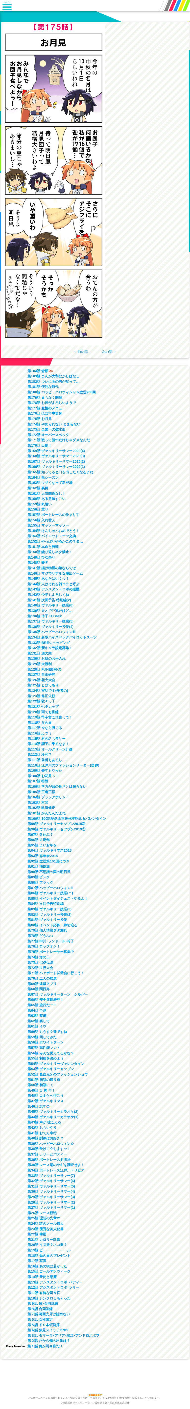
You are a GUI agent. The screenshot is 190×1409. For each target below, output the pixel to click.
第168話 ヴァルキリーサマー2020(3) (56, 456)
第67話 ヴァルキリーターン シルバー (57, 994)
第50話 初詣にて (40, 1085)
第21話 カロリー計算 (43, 1240)
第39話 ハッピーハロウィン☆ (50, 1144)
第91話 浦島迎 (38, 866)
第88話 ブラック (40, 882)
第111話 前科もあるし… (46, 760)
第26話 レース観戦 (42, 1213)
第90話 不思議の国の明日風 (49, 872)
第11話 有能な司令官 (43, 1293)
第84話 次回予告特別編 (45, 904)
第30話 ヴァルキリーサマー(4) (51, 1191)
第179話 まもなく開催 (44, 398)
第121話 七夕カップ (43, 707)
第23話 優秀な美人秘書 (45, 1229)
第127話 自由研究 (41, 675)
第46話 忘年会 (38, 1106)
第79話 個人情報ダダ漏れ (47, 930)
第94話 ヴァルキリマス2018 (49, 850)
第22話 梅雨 (36, 1234)
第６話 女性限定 (40, 1319)
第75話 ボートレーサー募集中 (50, 952)
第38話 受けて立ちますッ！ (49, 1149)
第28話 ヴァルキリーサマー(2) (51, 1202)
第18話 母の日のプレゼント (49, 1256)
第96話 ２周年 (38, 840)
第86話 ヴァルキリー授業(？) (50, 893)
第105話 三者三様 (41, 792)
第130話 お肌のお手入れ (46, 658)
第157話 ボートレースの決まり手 (53, 515)
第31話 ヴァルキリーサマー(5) (51, 1186)
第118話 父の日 (39, 723)
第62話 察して (38, 1021)
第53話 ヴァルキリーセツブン (50, 1069)
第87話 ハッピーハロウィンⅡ (50, 888)
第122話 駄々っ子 (41, 701)
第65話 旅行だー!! (41, 1005)
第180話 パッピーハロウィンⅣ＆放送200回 (61, 392)
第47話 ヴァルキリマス (45, 1101)
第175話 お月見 (39, 419)
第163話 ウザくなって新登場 (49, 483)
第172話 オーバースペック (48, 435)
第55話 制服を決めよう (45, 1058)
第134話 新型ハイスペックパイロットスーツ (62, 637)
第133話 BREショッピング (48, 643)
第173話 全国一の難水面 (46, 429)
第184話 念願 (37, 371)
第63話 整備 (36, 1016)
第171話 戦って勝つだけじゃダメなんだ (58, 440)
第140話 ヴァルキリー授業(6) (50, 605)
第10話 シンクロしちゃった (49, 1298)
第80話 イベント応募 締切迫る (52, 925)
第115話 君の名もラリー (46, 739)
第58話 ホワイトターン (45, 1042)
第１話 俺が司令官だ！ (45, 1346)
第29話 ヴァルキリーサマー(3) (51, 1197)
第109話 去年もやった (44, 770)
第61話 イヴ (36, 1026)
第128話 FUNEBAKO (44, 669)
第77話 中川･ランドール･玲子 (50, 941)
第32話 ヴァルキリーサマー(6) (51, 1181)
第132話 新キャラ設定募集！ (49, 648)
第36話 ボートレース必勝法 (49, 1160)
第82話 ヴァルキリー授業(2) (49, 914)
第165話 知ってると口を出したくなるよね (60, 472)
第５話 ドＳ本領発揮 (43, 1325)
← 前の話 (80, 352)
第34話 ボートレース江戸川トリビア (55, 1170)
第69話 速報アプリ (42, 984)
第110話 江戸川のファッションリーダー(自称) (63, 765)
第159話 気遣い (39, 504)
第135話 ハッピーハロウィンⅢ (51, 632)
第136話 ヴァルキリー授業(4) (50, 627)
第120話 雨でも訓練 (43, 712)
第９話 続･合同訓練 (42, 1303)
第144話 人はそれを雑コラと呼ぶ (53, 584)
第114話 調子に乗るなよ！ (48, 744)
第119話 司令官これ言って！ (49, 717)
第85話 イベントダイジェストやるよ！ (57, 898)
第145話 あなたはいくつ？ (48, 579)
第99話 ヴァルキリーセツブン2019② (56, 824)
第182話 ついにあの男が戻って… (53, 382)
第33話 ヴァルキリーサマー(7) (51, 1176)
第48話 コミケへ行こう (45, 1096)
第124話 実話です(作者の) (47, 691)
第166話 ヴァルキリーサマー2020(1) (56, 467)
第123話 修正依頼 (41, 696)
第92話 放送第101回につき (48, 861)
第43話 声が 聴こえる (44, 1122)
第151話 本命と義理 (43, 547)
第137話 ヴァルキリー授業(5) (50, 621)
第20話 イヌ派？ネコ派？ (47, 1245)
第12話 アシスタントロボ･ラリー (53, 1287)
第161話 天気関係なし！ (46, 493)
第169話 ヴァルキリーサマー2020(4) (56, 451)
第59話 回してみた (42, 1037)
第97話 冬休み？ (40, 835)
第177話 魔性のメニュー (46, 408)
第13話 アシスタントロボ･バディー (55, 1282)
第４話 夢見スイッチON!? (47, 1330)
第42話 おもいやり (42, 1128)
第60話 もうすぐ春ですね (47, 1032)
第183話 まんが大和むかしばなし (53, 376)
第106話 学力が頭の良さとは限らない (56, 786)
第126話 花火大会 (41, 680)
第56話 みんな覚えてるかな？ (50, 1053)
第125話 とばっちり (43, 685)
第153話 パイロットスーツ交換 (51, 536)
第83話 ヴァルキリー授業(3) (49, 909)
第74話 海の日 (38, 957)
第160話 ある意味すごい (46, 499)
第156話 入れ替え (41, 520)
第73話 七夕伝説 (40, 962)
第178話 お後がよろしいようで (51, 403)
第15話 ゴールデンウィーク (49, 1271)
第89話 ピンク (38, 877)
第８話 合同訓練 (40, 1309)
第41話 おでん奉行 (42, 1133)
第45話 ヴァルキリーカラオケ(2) (52, 1112)
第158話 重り (37, 509)
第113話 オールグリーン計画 (49, 749)
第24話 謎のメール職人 (45, 1224)
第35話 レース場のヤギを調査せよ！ (55, 1165)
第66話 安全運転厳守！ (45, 1000)
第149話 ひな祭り (41, 557)
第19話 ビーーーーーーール (49, 1250)
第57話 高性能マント (43, 1048)
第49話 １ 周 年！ (41, 1090)
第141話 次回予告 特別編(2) (49, 600)
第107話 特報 (37, 781)
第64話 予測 (36, 1010)
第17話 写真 (36, 1261)
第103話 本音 (37, 803)
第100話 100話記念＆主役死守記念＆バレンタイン (66, 819)
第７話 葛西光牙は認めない (48, 1314)
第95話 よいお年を (42, 845)
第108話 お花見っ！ (43, 776)
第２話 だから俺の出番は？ (48, 1341)
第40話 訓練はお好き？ (45, 1138)
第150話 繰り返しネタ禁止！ (49, 552)
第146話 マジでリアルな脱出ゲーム (55, 573)
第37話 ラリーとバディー (47, 1154)
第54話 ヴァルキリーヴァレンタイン (55, 1064)
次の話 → (109, 352)
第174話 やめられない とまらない (53, 424)
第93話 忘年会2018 (42, 856)
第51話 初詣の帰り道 (43, 1080)
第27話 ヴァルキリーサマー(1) (51, 1207)
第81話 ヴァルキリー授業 (47, 920)
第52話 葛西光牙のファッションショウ (57, 1074)
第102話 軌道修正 (41, 808)
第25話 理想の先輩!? (43, 1218)
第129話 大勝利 (39, 664)
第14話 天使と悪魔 (42, 1277)
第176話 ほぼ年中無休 (44, 413)
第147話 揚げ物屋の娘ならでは (51, 568)
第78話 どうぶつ (40, 936)
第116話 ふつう (39, 733)
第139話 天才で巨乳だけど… (49, 611)
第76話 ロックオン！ (43, 946)
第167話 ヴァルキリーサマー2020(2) (56, 461)
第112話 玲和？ (39, 754)
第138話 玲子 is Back (44, 616)
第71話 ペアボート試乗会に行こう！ (55, 973)
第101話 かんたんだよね (46, 813)
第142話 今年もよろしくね (48, 595)
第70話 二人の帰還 (42, 978)
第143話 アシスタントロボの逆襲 (53, 589)
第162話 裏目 (37, 488)
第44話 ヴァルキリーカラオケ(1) (52, 1117)
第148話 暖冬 (37, 563)
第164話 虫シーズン (43, 477)
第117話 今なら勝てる (44, 728)
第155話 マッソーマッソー (48, 525)
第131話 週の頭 (39, 653)
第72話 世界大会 (40, 968)
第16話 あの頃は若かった (47, 1266)
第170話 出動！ (39, 445)
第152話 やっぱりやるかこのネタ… (55, 541)
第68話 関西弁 (38, 989)
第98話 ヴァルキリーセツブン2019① (56, 829)
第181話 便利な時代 (43, 387)
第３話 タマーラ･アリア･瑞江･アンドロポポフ (63, 1335)
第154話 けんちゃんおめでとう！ (53, 531)
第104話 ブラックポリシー (48, 797)
